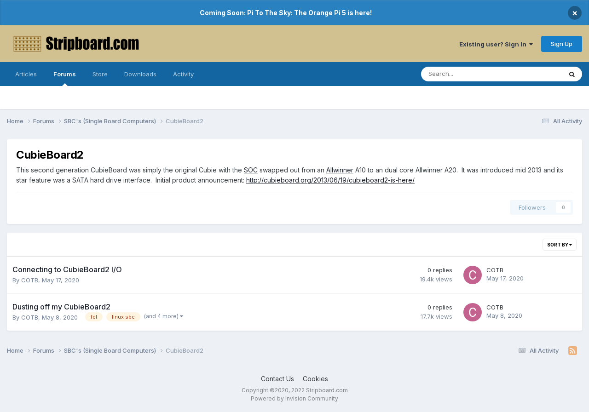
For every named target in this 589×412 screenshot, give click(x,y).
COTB (29, 280)
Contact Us (277, 379)
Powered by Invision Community (294, 398)
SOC (251, 170)
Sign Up (561, 43)
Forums (64, 78)
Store (100, 74)
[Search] (467, 74)
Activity (183, 74)
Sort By (559, 244)
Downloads (140, 74)
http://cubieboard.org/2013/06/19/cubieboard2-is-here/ (330, 180)
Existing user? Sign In (496, 44)
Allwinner (339, 170)
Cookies (315, 379)
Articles (26, 74)
